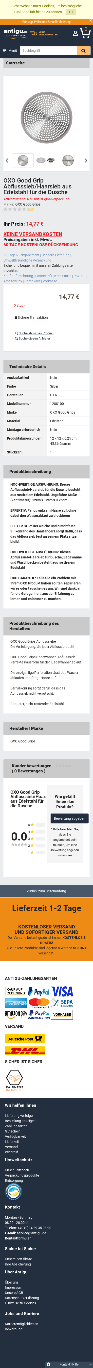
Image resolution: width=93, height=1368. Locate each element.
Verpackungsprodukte (22, 1175)
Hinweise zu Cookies (20, 1303)
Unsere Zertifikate (18, 1259)
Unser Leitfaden (17, 1170)
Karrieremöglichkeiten (21, 1324)
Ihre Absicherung (18, 1264)
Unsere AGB (14, 1293)
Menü (12, 51)
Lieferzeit (12, 1142)
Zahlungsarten (16, 1126)
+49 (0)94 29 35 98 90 (34, 1228)
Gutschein (12, 1131)
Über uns (12, 1282)
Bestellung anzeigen (20, 1121)
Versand (11, 1147)
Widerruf (11, 1152)
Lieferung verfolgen (20, 1116)
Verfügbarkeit (15, 1136)
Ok (71, 12)
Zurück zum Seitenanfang (46, 891)
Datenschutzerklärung (22, 1298)
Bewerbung (13, 1329)
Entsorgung (14, 1181)
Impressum (13, 1287)
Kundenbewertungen (32, 765)
